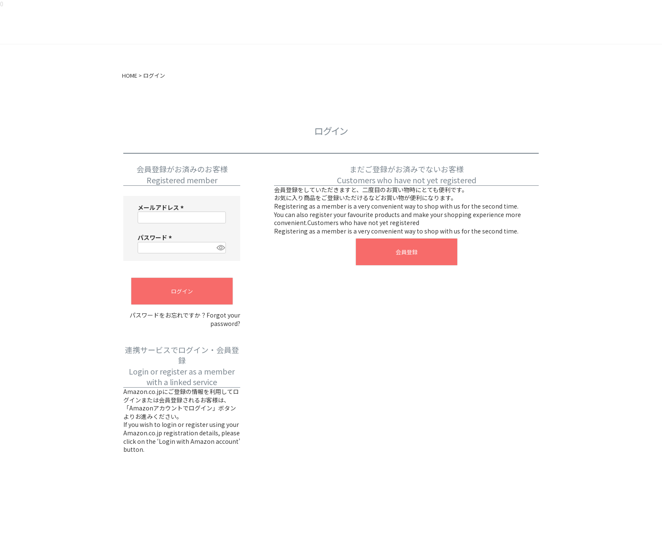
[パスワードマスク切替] (219, 247)
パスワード (156, 237)
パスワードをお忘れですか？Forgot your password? (185, 319)
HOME (129, 75)
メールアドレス (162, 207)
